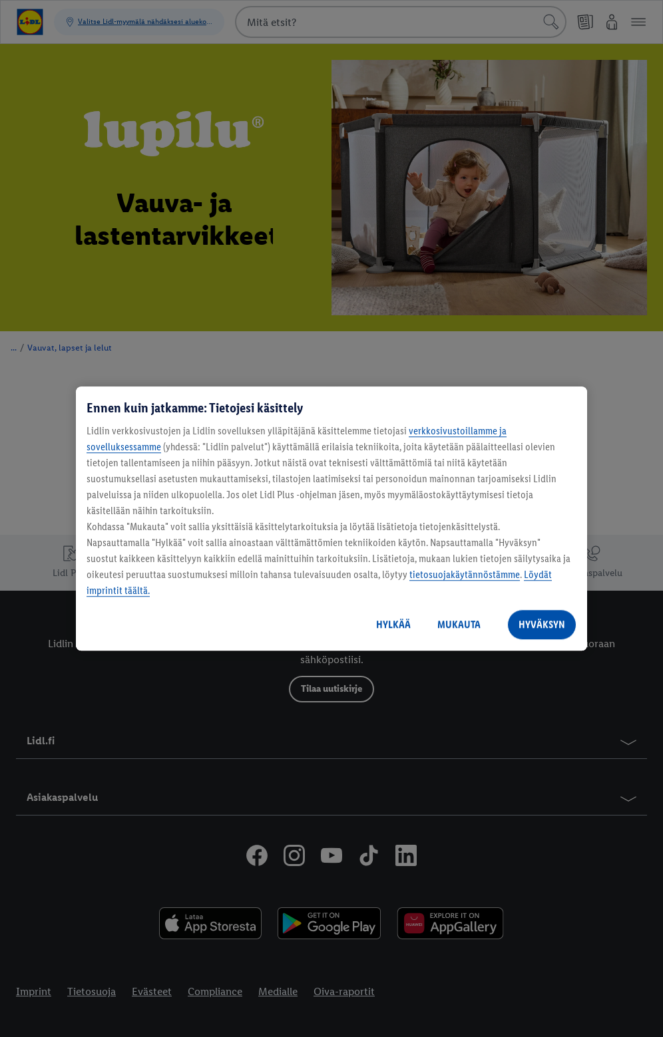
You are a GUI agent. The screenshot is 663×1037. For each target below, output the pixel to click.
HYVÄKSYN (542, 624)
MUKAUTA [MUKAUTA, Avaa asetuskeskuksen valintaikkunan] (459, 624)
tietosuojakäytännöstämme (464, 574)
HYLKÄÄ (393, 624)
